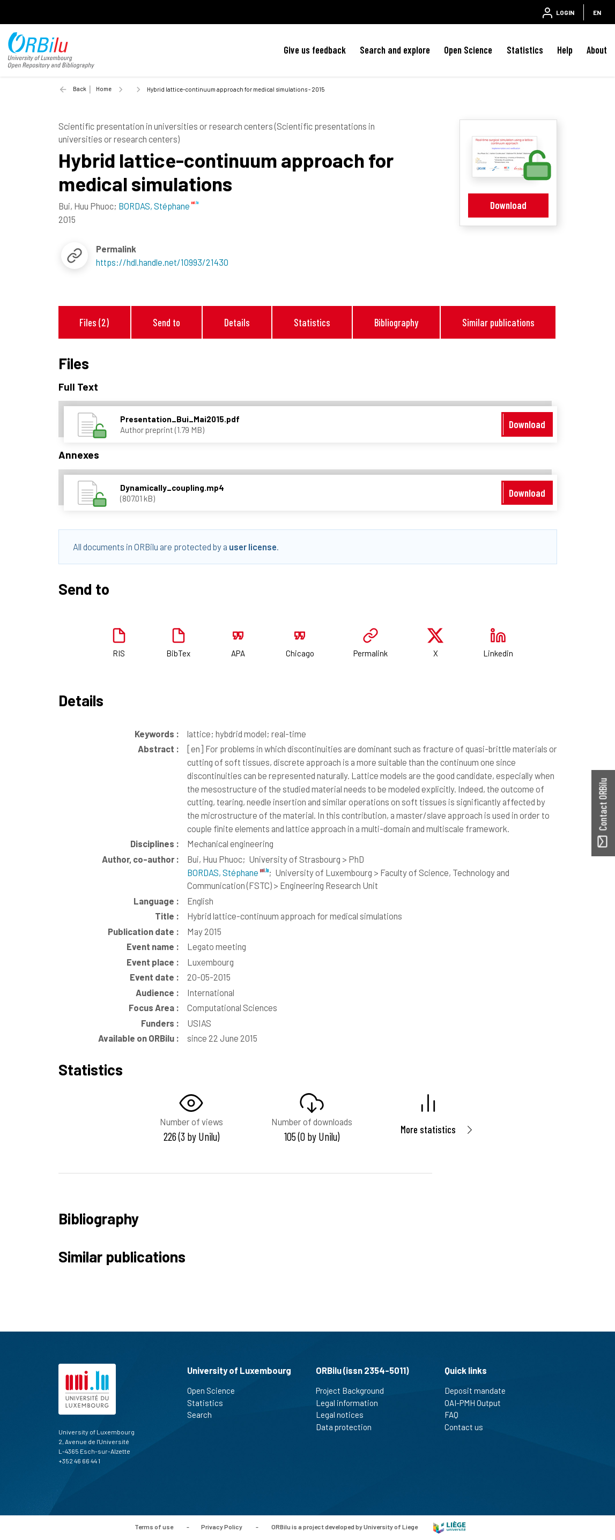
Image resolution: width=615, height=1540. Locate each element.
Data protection (348, 1427)
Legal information (351, 1403)
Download (508, 205)
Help (565, 50)
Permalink (370, 653)
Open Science (468, 50)
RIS (119, 653)
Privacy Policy (221, 1526)
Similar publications (498, 322)
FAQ (456, 1414)
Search (204, 1414)
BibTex (178, 653)
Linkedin (498, 653)
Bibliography (396, 322)
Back (79, 88)
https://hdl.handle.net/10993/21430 (162, 262)
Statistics (525, 50)
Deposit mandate (479, 1390)
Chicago (300, 653)
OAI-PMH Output (477, 1403)
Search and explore (395, 50)
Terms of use (154, 1526)
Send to (166, 322)
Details (237, 322)
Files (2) (94, 322)
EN (597, 12)
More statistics (428, 1129)
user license (253, 546)
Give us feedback (315, 50)
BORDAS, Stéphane (228, 872)
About (597, 50)
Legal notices (344, 1414)
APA (238, 653)
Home (104, 88)
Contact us (468, 1427)
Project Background (354, 1390)
